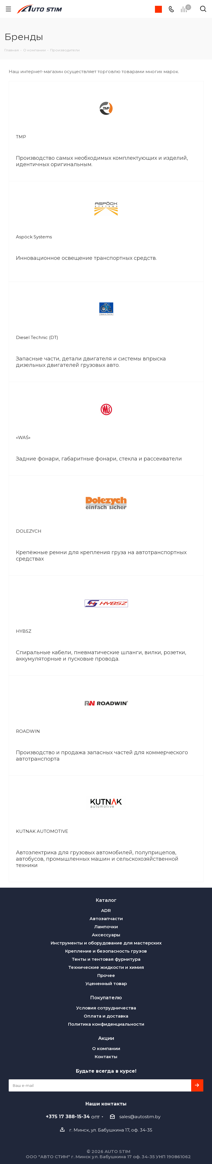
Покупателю (106, 997)
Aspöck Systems (34, 237)
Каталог (106, 900)
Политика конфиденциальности (106, 1024)
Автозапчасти (106, 918)
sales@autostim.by (139, 1116)
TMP (21, 136)
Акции (106, 1038)
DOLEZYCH (28, 531)
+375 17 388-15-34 (73, 1116)
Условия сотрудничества (106, 1008)
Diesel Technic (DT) (37, 337)
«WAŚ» (23, 437)
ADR (106, 910)
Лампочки (106, 926)
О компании (106, 1048)
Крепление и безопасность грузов (106, 951)
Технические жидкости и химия (106, 967)
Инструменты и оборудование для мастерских (106, 943)
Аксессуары (106, 935)
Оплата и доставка (106, 1016)
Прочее (106, 975)
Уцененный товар (106, 983)
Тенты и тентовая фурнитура (106, 959)
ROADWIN (28, 731)
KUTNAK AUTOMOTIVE (42, 831)
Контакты (106, 1056)
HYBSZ (23, 631)
